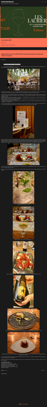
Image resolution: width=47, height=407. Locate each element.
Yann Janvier (12, 91)
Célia (20, 64)
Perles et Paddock (16, 66)
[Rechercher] (42, 1)
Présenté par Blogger (23, 404)
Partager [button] (3, 45)
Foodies (5, 370)
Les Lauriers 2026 (6, 40)
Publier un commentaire (10, 45)
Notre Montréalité (7, 2)
